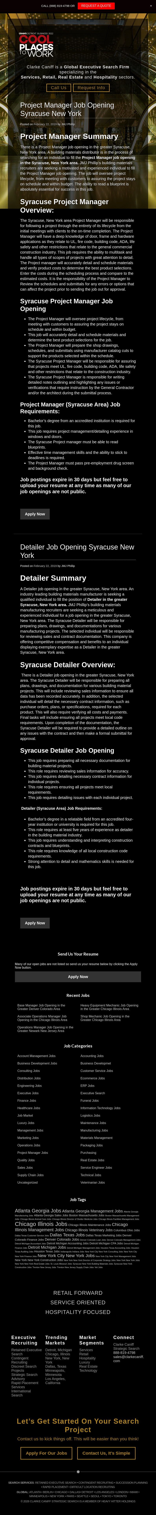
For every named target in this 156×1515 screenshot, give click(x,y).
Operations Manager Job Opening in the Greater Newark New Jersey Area (45, 1028)
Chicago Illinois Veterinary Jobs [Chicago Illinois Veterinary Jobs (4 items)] (89, 1230)
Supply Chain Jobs (30, 1175)
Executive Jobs (28, 1093)
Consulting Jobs (28, 1070)
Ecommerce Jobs (93, 1078)
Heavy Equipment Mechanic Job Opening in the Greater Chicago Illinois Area (109, 1007)
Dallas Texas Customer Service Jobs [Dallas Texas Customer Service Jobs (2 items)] (32, 1235)
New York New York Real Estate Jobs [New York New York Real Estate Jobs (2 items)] (32, 1263)
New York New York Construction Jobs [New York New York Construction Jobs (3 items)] (39, 1259)
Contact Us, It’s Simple (106, 1453)
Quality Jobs (26, 1160)
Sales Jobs (25, 1167)
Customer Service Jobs (97, 1070)
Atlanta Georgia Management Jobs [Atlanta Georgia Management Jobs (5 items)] (92, 1211)
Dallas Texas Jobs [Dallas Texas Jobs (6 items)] (67, 1234)
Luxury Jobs (25, 1122)
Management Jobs (30, 1130)
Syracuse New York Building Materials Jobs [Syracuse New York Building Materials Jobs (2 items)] (93, 1263)
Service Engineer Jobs (96, 1167)
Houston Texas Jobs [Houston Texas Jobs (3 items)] (47, 1251)
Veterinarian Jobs (93, 1182)
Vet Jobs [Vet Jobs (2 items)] (99, 1267)
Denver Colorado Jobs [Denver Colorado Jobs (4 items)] (62, 1239)
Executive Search (93, 1093)
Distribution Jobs (29, 1078)
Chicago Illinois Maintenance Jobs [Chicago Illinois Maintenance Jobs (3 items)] (89, 1224)
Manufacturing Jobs (94, 1130)
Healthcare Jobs (28, 1108)
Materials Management (97, 1137)
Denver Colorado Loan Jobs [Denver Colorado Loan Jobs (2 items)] (93, 1239)
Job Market (25, 1115)
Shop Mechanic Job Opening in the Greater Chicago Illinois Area (105, 1018)
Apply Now (35, 514)
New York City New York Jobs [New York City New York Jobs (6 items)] (66, 1255)
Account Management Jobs (36, 1055)
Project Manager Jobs (32, 1152)
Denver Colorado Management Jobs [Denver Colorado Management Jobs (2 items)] (123, 1239)
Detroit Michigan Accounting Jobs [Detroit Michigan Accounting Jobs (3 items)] (68, 1243)
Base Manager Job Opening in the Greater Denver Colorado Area (41, 1007)
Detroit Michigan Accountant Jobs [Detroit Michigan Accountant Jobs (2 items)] (30, 1243)
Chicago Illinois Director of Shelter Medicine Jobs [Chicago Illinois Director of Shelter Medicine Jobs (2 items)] (75, 1219)
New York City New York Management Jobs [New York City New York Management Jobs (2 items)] (116, 1256)
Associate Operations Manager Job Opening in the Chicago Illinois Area (42, 1018)
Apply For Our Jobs (46, 1453)
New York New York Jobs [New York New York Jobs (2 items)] (128, 1260)
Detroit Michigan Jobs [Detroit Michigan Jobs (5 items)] (47, 1247)
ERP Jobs (88, 1085)
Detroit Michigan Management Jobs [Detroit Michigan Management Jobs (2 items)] (83, 1248)
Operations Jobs (28, 1145)
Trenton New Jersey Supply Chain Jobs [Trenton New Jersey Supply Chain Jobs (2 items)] (75, 1267)
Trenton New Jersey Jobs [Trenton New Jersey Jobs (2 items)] (44, 1267)
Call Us (57, 87)
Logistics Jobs (90, 1115)
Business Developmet (96, 1063)
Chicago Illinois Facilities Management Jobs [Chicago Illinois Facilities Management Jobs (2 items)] (118, 1219)
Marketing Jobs (28, 1137)
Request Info (92, 87)
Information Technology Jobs (100, 1108)
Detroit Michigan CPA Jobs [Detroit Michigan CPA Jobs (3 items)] (106, 1243)
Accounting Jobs (92, 1055)
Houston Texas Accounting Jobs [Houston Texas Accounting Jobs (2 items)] (115, 1248)
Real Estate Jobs (92, 1160)
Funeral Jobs (90, 1100)
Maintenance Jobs (93, 1122)
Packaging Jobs (92, 1145)
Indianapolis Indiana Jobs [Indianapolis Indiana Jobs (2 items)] (72, 1251)
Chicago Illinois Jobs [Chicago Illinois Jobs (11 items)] (41, 1223)
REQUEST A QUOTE (96, 5)
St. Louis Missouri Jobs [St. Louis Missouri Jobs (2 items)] (61, 1263)
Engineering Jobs (29, 1085)
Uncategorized (27, 1182)
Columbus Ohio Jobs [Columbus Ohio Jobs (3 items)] (127, 1230)
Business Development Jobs (37, 1063)
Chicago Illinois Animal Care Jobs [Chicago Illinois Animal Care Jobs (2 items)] (35, 1219)
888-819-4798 (124, 1353)
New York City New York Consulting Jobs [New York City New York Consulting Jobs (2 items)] (104, 1251)
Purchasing (88, 1152)
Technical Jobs (91, 1175)
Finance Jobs (26, 1100)
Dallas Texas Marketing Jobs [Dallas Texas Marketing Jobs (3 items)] (104, 1235)
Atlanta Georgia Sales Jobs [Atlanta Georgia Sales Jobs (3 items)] (51, 1215)
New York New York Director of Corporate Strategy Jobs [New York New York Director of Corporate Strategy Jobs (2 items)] (90, 1260)
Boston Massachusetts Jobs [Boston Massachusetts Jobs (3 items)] (86, 1215)
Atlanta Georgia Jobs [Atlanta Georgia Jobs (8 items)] (38, 1210)
